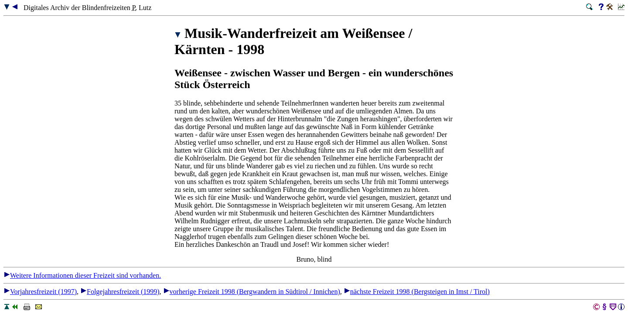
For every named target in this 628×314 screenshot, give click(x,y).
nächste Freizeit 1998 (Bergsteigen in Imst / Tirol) (417, 291)
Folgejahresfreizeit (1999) (120, 291)
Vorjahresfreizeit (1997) (40, 291)
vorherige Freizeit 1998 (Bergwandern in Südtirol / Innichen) (251, 291)
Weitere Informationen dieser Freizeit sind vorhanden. (82, 275)
